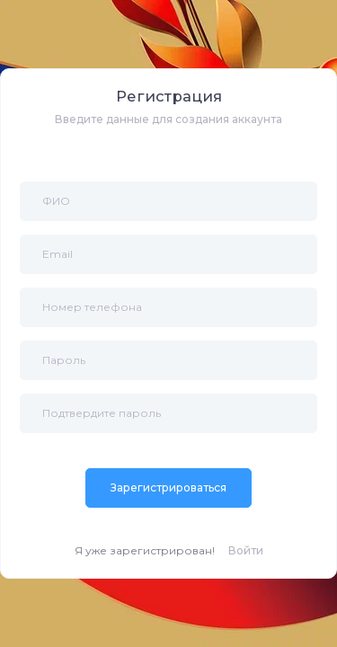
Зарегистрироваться (168, 487)
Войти (245, 550)
